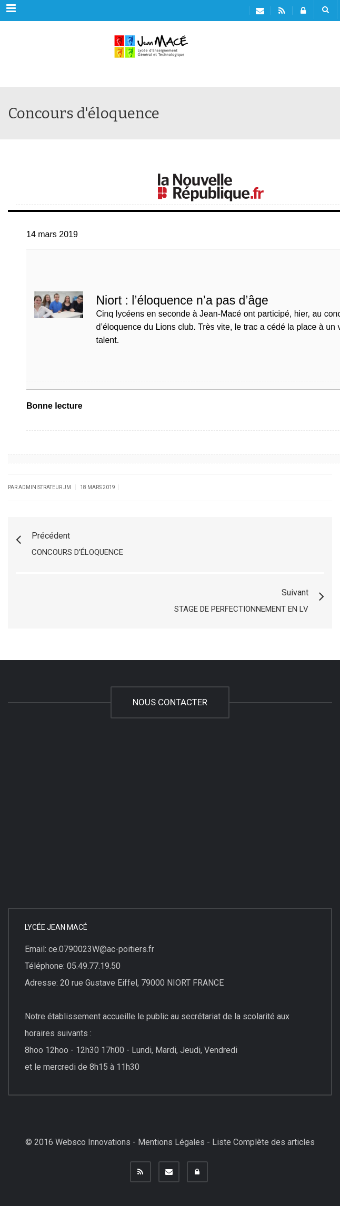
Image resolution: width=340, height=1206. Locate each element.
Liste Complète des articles (263, 1142)
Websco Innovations (93, 1142)
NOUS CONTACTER (170, 702)
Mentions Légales (171, 1142)
